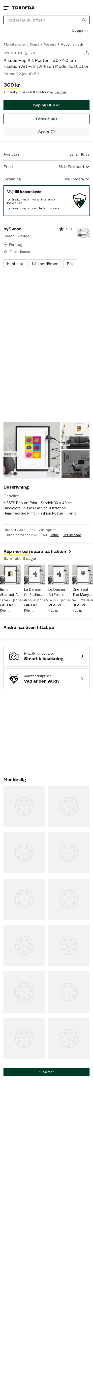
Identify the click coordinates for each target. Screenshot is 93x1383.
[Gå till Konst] (34, 44)
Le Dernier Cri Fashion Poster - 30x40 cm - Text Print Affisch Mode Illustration (33, 592)
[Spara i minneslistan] (46, 131)
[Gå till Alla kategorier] (14, 44)
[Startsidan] (23, 7)
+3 (75, 464)
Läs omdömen (45, 264)
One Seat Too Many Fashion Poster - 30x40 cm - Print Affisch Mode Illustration (82, 592)
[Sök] (83, 20)
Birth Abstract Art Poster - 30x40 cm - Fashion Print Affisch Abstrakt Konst (10, 592)
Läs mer (60, 92)
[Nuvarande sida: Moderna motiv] (72, 44)
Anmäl (54, 535)
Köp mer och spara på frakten (37, 551)
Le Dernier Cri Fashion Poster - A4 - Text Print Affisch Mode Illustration (57, 592)
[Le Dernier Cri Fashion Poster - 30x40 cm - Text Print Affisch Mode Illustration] (34, 575)
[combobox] (46, 20)
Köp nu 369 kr (46, 105)
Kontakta (15, 264)
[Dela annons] (87, 53)
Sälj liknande (72, 535)
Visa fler (46, 1072)
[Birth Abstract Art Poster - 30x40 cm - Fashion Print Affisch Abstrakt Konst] (10, 575)
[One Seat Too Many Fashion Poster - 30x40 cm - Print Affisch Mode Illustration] (82, 575)
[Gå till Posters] (50, 44)
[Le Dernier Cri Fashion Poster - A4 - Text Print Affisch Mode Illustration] (58, 575)
